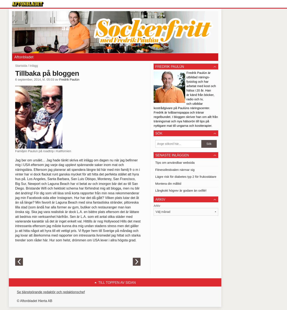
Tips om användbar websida (175, 162)
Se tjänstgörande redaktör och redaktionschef (51, 292)
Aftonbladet (23, 57)
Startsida (21, 65)
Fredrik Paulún (69, 79)
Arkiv (157, 205)
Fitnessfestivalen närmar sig (175, 169)
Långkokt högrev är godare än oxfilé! (181, 190)
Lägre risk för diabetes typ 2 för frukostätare (185, 176)
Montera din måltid (168, 183)
